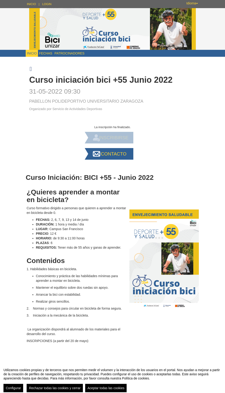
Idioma (192, 3)
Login (46, 4)
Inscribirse (113, 137)
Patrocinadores (69, 53)
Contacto (113, 153)
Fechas (45, 53)
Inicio (31, 4)
